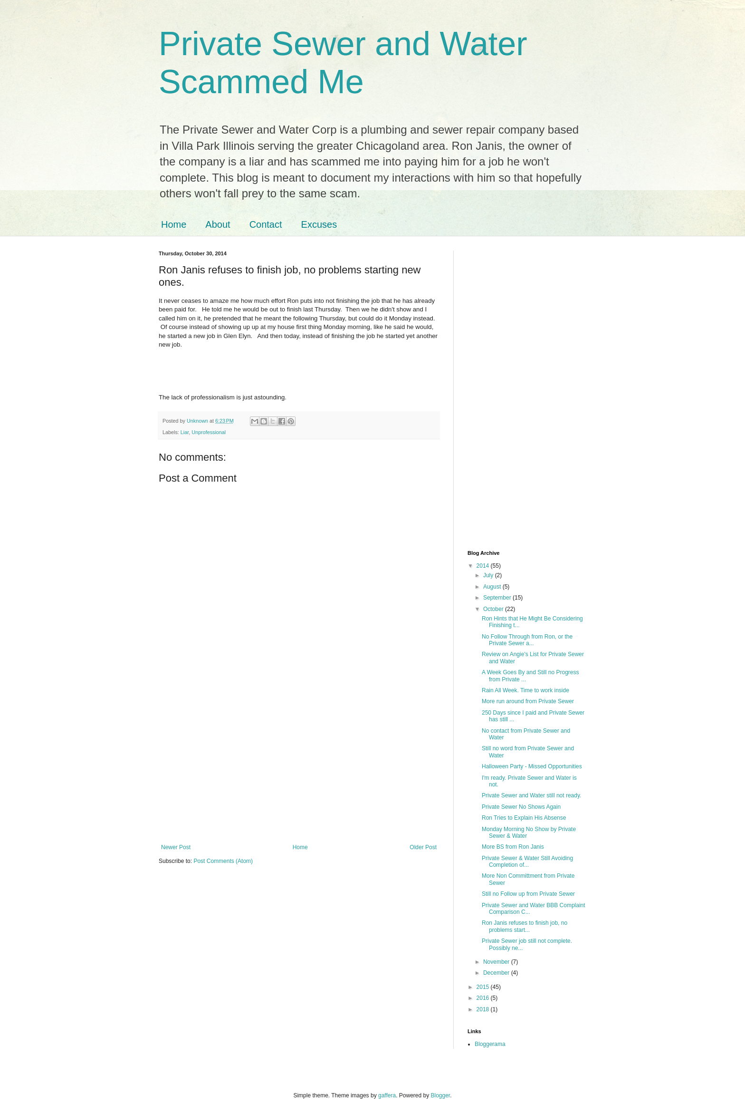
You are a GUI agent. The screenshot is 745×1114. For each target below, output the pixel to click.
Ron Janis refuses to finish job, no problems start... (524, 926)
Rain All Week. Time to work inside (525, 690)
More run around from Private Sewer (528, 701)
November (497, 962)
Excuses (319, 224)
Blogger (440, 1095)
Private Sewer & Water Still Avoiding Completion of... (527, 861)
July (489, 575)
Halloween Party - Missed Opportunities (532, 766)
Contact (265, 224)
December (497, 972)
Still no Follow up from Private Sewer (528, 894)
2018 (484, 1009)
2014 (484, 565)
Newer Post (176, 847)
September (498, 597)
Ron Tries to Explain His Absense (524, 817)
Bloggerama (490, 1044)
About (217, 224)
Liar (185, 432)
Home (173, 224)
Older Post (423, 847)
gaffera (387, 1095)
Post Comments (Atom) (223, 861)
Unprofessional (208, 432)
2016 (484, 998)
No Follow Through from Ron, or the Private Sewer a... (527, 640)
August (493, 586)
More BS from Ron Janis (513, 846)
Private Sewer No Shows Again (521, 807)
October (494, 609)
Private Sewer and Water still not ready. (531, 795)
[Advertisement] (299, 765)
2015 (484, 987)
